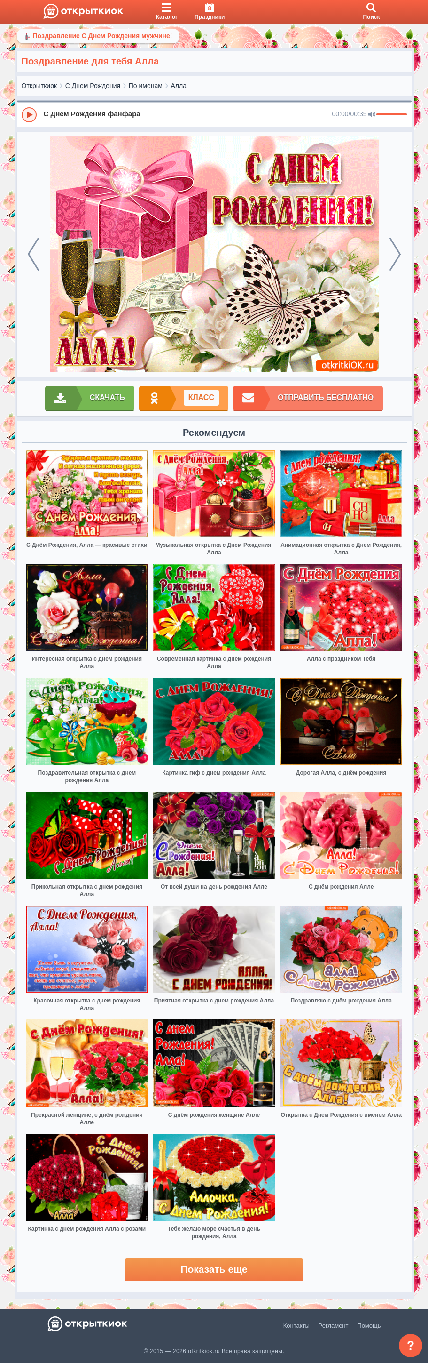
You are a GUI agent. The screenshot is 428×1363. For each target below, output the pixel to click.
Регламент (334, 1325)
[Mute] (371, 115)
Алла (179, 85)
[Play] (29, 114)
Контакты (296, 1325)
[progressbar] (391, 115)
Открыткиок (39, 85)
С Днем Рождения (92, 85)
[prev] (33, 254)
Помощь (369, 1325)
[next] (395, 254)
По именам (146, 85)
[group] (214, 114)
